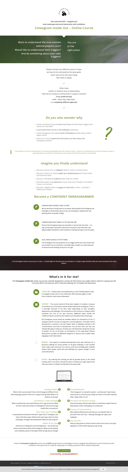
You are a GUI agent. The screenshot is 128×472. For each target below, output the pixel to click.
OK (103, 469)
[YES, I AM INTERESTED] (64, 450)
